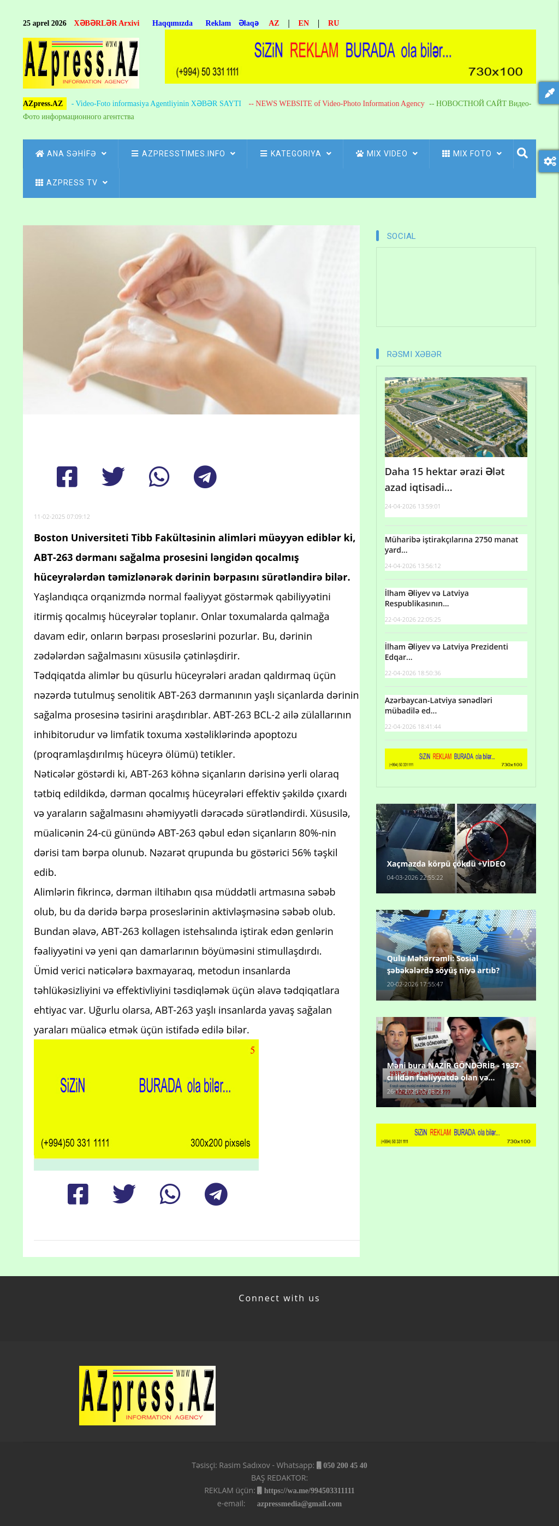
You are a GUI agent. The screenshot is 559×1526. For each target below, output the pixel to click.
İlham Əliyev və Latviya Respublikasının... (427, 598)
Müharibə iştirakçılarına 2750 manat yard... (452, 545)
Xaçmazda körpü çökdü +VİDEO (446, 863)
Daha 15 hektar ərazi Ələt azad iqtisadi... (445, 479)
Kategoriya (295, 153)
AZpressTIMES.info (182, 153)
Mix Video (386, 153)
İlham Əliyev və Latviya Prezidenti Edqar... (446, 652)
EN (304, 23)
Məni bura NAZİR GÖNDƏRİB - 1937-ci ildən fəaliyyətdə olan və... (454, 1071)
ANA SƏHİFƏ (70, 153)
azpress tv (71, 182)
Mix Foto (471, 153)
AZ (274, 23)
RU (333, 23)
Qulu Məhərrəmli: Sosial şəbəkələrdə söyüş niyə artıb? (443, 964)
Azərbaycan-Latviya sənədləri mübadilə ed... (438, 705)
